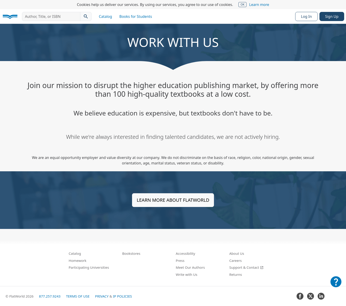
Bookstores (131, 253)
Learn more (259, 4)
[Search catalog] (86, 16)
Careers (235, 260)
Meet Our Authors (190, 267)
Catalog (105, 16)
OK (242, 4)
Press (180, 260)
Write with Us (186, 274)
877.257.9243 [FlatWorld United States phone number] (49, 296)
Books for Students (135, 16)
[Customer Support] (335, 284)
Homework (77, 260)
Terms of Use (77, 296)
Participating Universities (89, 267)
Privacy (101, 296)
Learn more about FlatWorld (173, 200)
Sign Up (331, 16)
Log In (306, 16)
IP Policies (122, 296)
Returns (235, 274)
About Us (236, 253)
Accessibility (185, 253)
